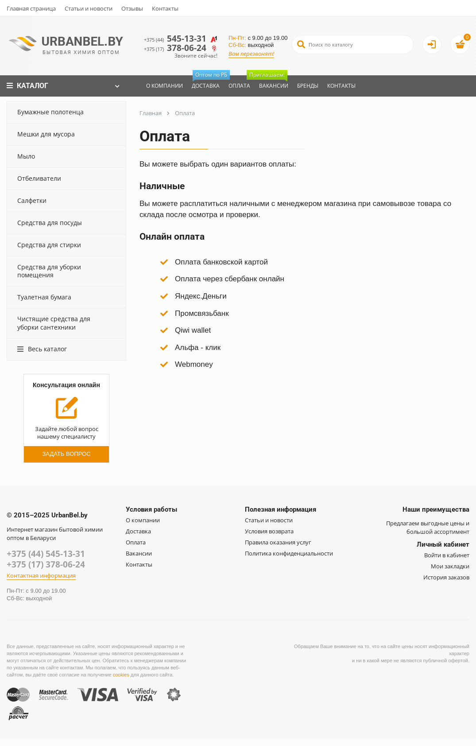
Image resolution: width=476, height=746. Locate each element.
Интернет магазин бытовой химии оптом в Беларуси (55, 533)
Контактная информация (41, 577)
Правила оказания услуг (278, 542)
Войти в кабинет (446, 555)
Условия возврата (269, 531)
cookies (121, 676)
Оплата (237, 85)
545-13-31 (182, 38)
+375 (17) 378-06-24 (46, 565)
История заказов (446, 577)
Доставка (206, 82)
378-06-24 (182, 48)
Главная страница (31, 8)
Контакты (165, 8)
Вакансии (269, 82)
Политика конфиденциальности (289, 553)
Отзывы (132, 8)
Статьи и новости (88, 8)
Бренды (305, 85)
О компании (162, 85)
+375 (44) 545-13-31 (46, 554)
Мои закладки (450, 566)
